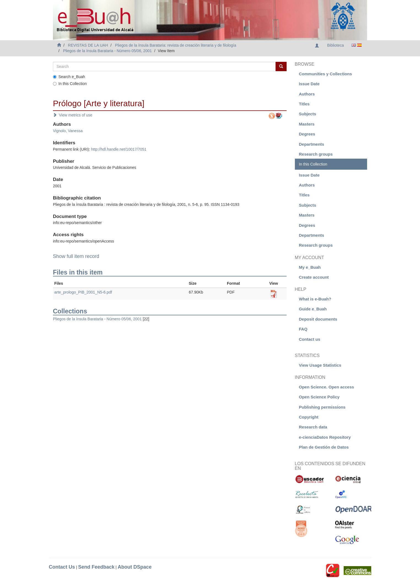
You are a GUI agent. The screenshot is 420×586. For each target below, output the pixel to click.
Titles (304, 104)
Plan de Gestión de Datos (324, 447)
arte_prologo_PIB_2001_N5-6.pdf (83, 292)
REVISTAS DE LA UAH (88, 45)
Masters (307, 124)
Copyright (309, 417)
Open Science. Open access (326, 387)
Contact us (310, 339)
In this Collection (70, 83)
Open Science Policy (319, 397)
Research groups (316, 154)
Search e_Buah (69, 76)
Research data (313, 427)
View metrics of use (72, 115)
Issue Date (309, 83)
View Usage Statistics (320, 365)
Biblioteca (335, 45)
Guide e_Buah (313, 309)
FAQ (303, 329)
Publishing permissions (322, 407)
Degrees (307, 134)
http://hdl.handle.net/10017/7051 (118, 149)
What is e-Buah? (315, 299)
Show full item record (76, 256)
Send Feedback (96, 567)
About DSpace (135, 567)
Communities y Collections (325, 73)
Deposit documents (318, 319)
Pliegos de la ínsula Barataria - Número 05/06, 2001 (107, 51)
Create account (314, 277)
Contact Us (62, 567)
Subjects (307, 113)
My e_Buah (310, 267)
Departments (311, 144)
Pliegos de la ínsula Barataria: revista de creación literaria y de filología (175, 45)
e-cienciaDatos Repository (325, 437)
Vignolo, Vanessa (68, 131)
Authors (307, 94)
